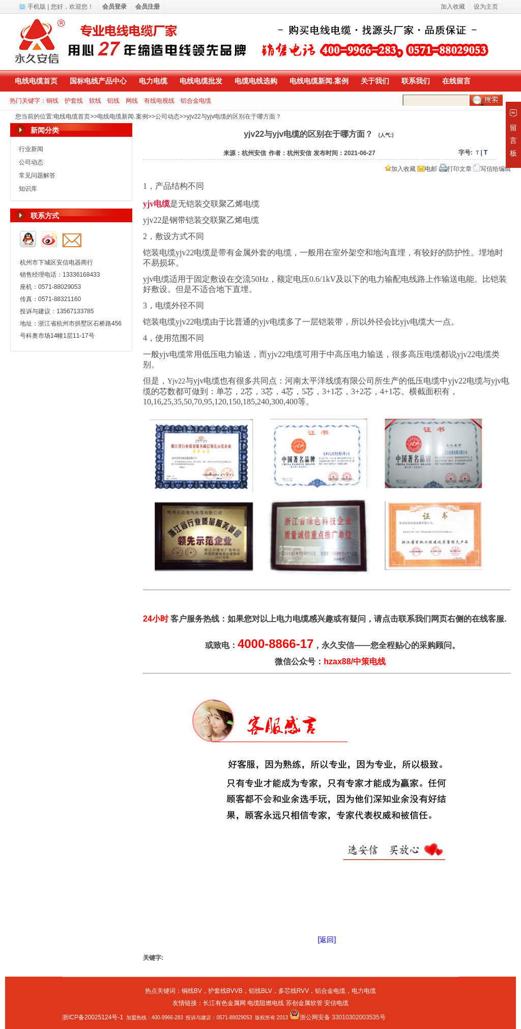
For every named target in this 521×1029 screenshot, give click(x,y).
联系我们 (415, 81)
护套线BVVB (225, 990)
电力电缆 (153, 81)
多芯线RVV (293, 990)
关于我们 (375, 81)
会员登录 (114, 6)
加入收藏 (400, 168)
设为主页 (486, 6)
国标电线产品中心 (98, 81)
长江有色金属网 (224, 1003)
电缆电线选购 (256, 81)
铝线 (113, 100)
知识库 (28, 188)
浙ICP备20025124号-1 (92, 1017)
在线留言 (456, 81)
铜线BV (192, 990)
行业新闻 (31, 149)
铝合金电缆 (196, 100)
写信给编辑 (492, 168)
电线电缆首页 (36, 81)
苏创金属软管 (304, 1003)
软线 (95, 100)
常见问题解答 (37, 175)
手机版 (36, 6)
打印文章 (455, 168)
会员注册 (147, 6)
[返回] (327, 939)
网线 (132, 100)
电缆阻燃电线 (265, 1003)
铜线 (52, 100)
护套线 (74, 100)
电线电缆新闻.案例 (319, 81)
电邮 (427, 168)
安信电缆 (336, 1003)
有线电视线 (159, 100)
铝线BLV (260, 990)
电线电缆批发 (201, 81)
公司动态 (167, 116)
